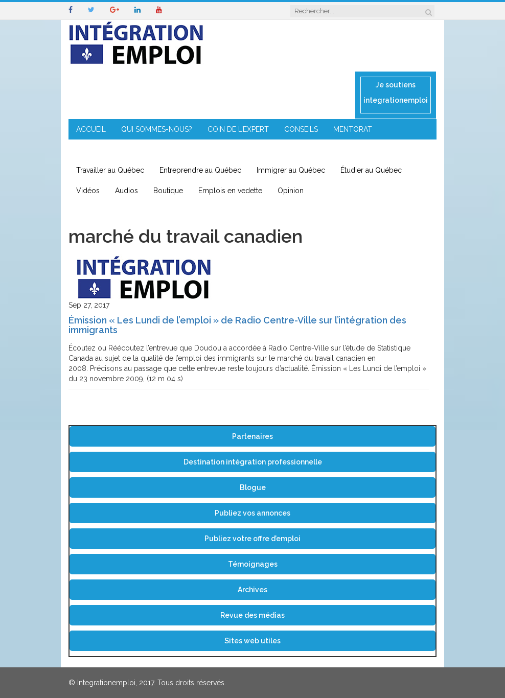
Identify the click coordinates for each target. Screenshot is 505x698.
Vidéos (88, 191)
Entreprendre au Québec (200, 170)
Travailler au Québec (110, 170)
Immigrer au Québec (291, 170)
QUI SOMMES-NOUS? (156, 129)
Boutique (168, 191)
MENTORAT (352, 129)
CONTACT (275, 150)
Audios (126, 191)
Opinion (291, 191)
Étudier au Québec (371, 170)
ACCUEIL (91, 129)
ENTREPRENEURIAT (108, 150)
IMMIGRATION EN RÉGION (199, 150)
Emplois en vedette (230, 191)
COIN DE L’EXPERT (238, 129)
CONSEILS (301, 129)
